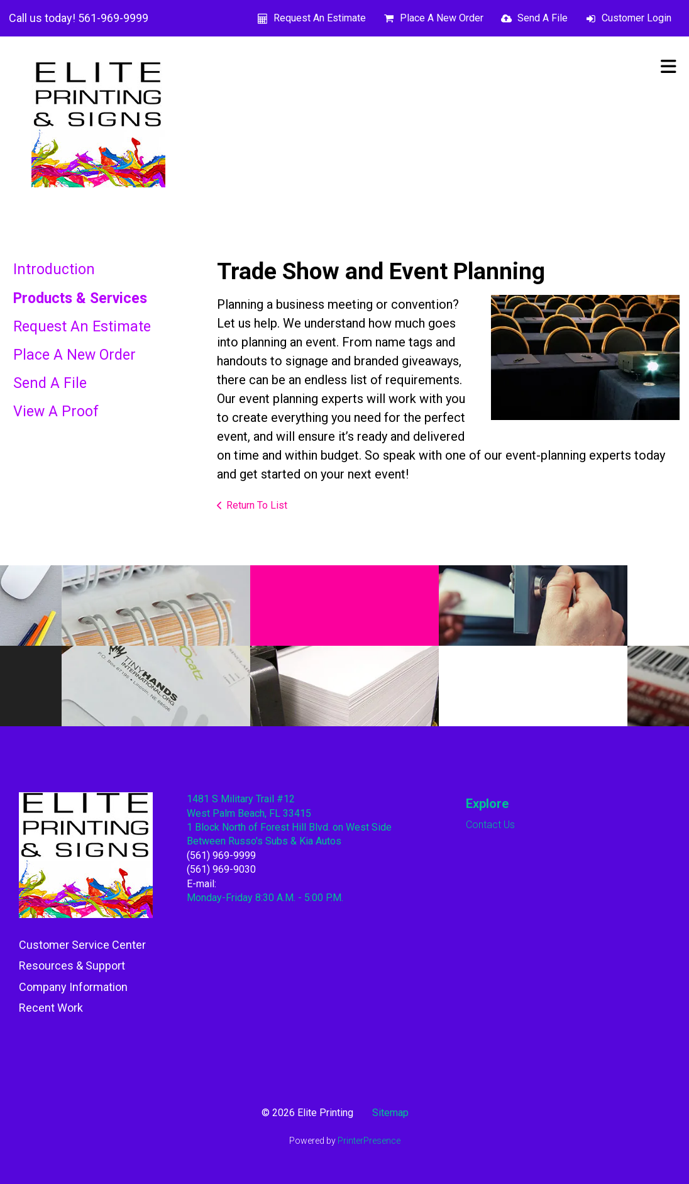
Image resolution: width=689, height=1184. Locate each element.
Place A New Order (441, 18)
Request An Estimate (319, 18)
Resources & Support (72, 965)
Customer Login (636, 18)
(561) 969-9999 (221, 855)
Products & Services (80, 298)
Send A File (542, 18)
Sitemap (390, 1113)
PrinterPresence (369, 1141)
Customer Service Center (82, 944)
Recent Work (51, 1007)
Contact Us (490, 825)
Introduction (54, 269)
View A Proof (56, 411)
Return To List (256, 505)
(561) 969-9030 (221, 869)
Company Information (73, 986)
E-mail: (201, 884)
